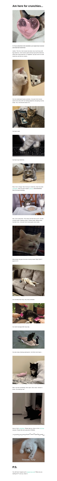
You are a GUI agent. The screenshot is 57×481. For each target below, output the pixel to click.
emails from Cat (31, 472)
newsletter (15, 188)
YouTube (42, 428)
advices (31, 188)
